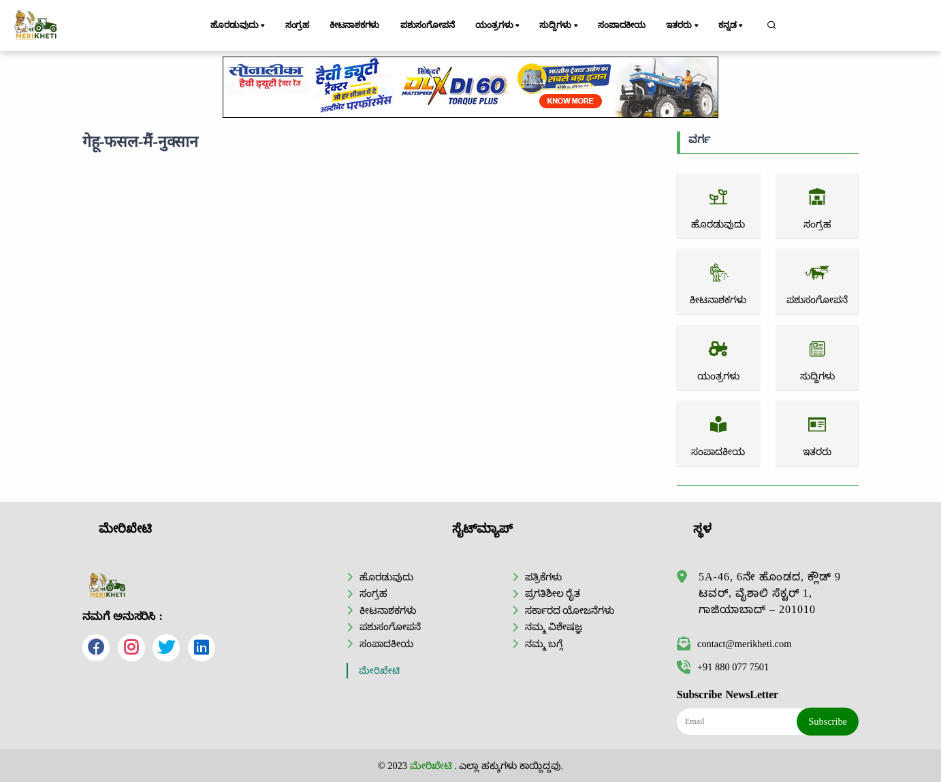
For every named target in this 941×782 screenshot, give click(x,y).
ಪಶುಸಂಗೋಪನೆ (427, 25)
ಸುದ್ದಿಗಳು (559, 26)
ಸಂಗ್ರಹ (297, 25)
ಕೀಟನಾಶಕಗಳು (354, 25)
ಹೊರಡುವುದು (238, 26)
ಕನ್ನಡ (731, 26)
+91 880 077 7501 (723, 666)
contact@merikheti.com (734, 643)
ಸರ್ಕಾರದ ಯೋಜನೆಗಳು (570, 610)
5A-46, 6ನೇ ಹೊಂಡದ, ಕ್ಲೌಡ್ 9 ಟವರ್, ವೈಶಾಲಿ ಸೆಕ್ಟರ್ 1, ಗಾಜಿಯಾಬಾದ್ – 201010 (770, 593)
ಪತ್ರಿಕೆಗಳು (543, 577)
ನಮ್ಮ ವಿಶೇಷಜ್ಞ (554, 626)
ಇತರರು (683, 26)
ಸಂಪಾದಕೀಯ (621, 25)
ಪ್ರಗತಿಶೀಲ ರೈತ (553, 593)
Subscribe (827, 721)
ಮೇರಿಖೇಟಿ (379, 671)
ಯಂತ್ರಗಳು (498, 26)
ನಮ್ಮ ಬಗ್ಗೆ (544, 643)
